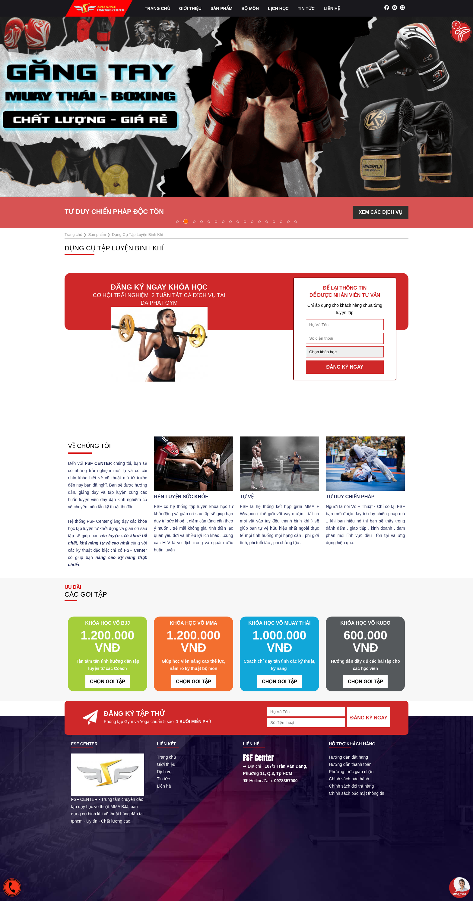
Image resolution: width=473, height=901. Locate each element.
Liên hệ (332, 8)
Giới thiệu (166, 764)
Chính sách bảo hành (349, 778)
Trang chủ (157, 8)
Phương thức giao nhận (351, 771)
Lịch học (278, 8)
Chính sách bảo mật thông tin (356, 793)
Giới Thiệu (190, 8)
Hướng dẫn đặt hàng (348, 757)
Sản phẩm (221, 8)
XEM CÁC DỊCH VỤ (380, 212)
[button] (177, 221)
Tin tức (306, 8)
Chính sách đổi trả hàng (351, 786)
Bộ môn (250, 8)
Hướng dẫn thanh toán (350, 764)
